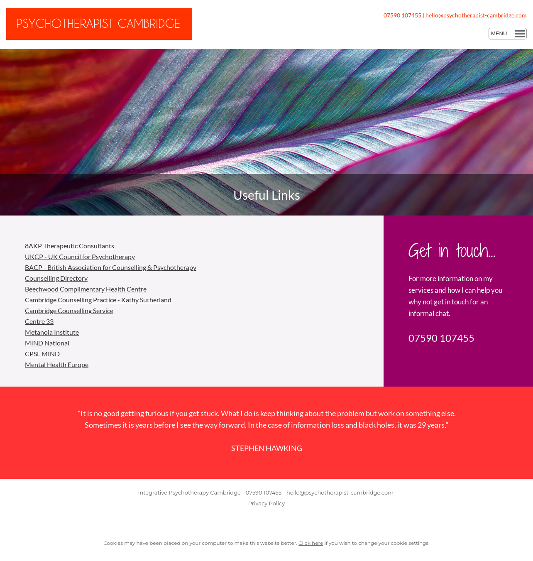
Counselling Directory (56, 278)
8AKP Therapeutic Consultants (69, 246)
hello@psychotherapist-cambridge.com (476, 15)
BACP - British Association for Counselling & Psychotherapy (110, 267)
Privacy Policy (266, 503)
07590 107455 (402, 15)
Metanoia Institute (52, 332)
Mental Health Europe (56, 364)
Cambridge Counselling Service (69, 310)
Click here (310, 543)
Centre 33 (39, 321)
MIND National (47, 343)
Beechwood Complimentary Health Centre (86, 289)
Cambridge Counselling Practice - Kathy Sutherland (98, 300)
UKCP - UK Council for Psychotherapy (80, 256)
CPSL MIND (42, 354)
